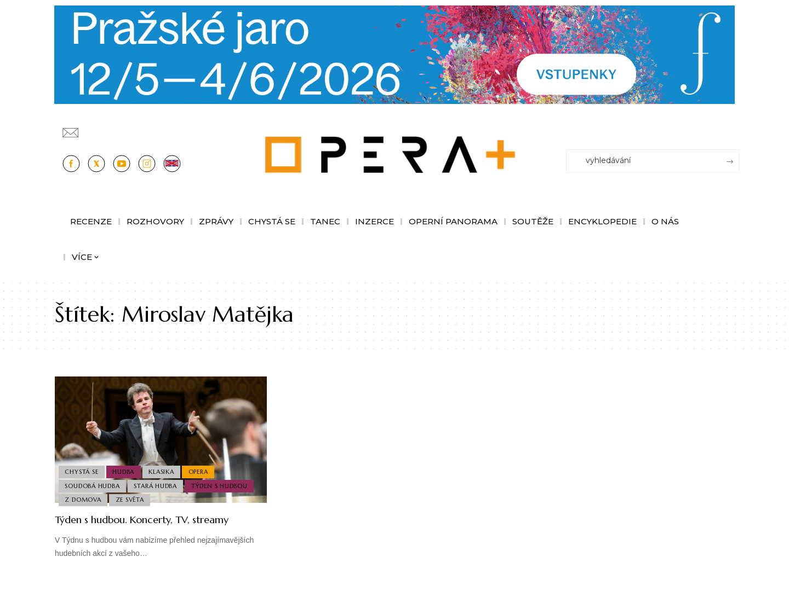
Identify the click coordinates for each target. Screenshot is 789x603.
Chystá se (82, 467)
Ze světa (132, 499)
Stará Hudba (158, 482)
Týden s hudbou (224, 482)
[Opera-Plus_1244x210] (394, 54)
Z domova (84, 499)
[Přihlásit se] (733, 127)
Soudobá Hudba (93, 482)
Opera (205, 467)
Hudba (127, 467)
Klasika (166, 467)
